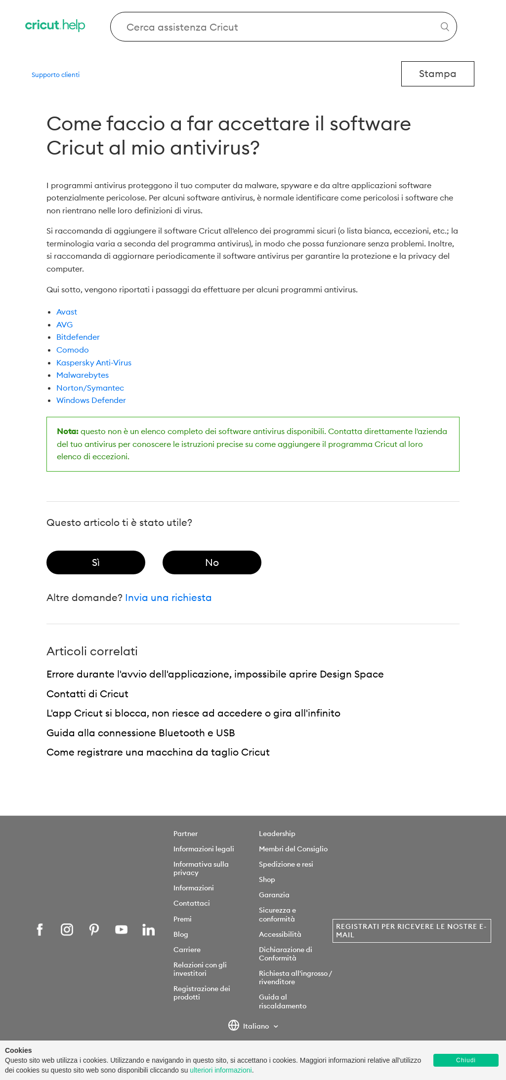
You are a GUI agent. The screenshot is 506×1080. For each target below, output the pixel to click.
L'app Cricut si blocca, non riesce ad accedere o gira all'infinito (193, 713)
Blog (180, 934)
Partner (185, 833)
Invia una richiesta (168, 597)
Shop (267, 879)
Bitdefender (78, 337)
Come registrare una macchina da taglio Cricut (158, 752)
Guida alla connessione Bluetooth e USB (140, 732)
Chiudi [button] (466, 1060)
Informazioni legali (203, 848)
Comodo (72, 350)
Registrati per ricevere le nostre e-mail (411, 930)
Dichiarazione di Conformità (285, 953)
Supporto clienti (56, 75)
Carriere (187, 949)
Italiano (249, 1026)
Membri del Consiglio (293, 848)
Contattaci (191, 903)
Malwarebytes (82, 375)
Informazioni (193, 887)
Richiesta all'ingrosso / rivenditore (295, 977)
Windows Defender (91, 400)
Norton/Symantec (90, 388)
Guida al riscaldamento (282, 1001)
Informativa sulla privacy (201, 868)
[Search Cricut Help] (283, 26)
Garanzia (274, 894)
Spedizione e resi (286, 864)
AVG (64, 324)
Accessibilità (280, 934)
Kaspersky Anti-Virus (93, 362)
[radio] (95, 562)
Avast (66, 312)
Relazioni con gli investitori (200, 969)
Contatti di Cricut (87, 693)
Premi (182, 919)
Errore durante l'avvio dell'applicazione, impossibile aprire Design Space (215, 674)
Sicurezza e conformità (277, 914)
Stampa (438, 73)
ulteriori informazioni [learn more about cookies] (221, 1070)
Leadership (277, 833)
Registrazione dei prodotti (201, 992)
